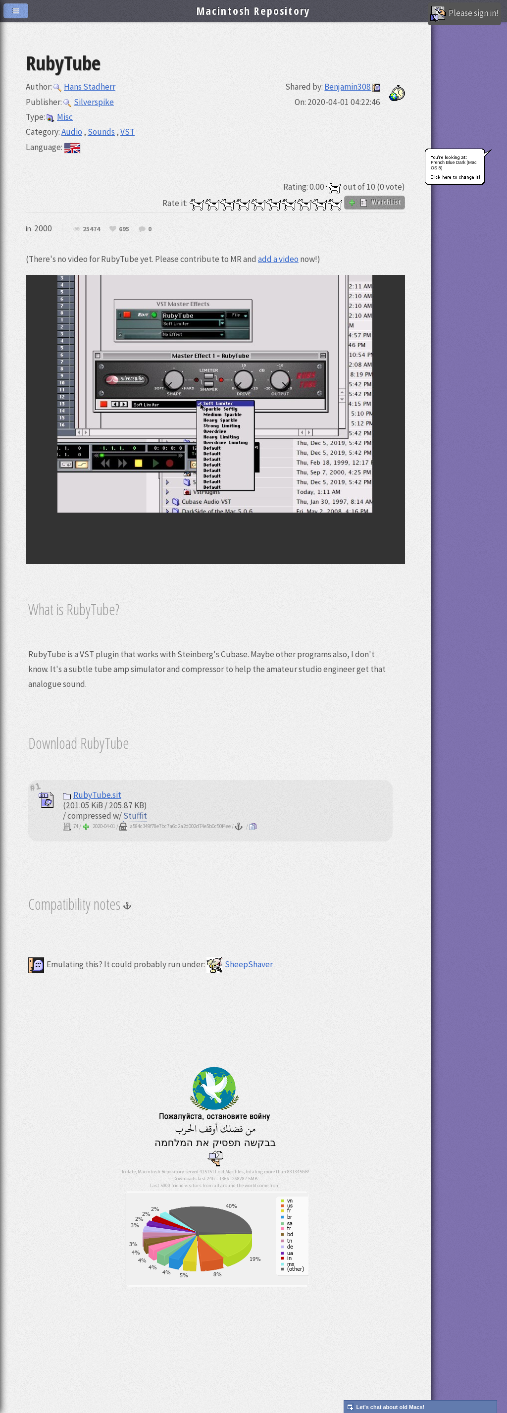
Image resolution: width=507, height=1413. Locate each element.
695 (124, 229)
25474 (91, 229)
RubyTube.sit (92, 794)
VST (127, 131)
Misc (60, 116)
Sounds (101, 131)
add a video (278, 259)
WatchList (374, 202)
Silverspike (88, 102)
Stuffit (135, 815)
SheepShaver (239, 964)
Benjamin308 (347, 86)
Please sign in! (464, 14)
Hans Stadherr (84, 86)
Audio (71, 131)
